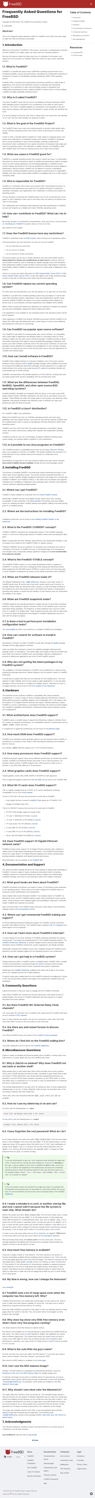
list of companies (57, 925)
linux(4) (53, 450)
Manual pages (49, 1463)
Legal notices (82, 1469)
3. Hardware (75, 25)
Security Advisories (34, 1476)
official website (35, 501)
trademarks (8, 26)
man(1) (40, 964)
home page (42, 1360)
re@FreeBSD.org (32, 582)
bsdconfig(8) (10, 629)
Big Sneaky (33, 1435)
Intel (32, 780)
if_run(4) (34, 816)
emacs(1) (42, 1233)
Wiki (45, 1483)
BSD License (31, 238)
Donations (80, 1456)
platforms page (54, 729)
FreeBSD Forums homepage (47, 1035)
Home (36, 1440)
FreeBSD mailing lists (41, 1046)
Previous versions (50, 1475)
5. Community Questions (79, 32)
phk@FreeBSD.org (10, 1415)
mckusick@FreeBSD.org (12, 1382)
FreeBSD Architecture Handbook (14, 943)
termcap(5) (48, 1236)
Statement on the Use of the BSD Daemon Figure (20, 1373)
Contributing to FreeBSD (14, 224)
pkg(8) (30, 363)
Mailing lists (64, 1464)
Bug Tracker (64, 1473)
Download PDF (78, 52)
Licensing (80, 1460)
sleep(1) (5, 1413)
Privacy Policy (82, 1464)
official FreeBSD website (48, 495)
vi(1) (34, 1233)
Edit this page (77, 55)
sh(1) (23, 1076)
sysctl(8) (29, 1262)
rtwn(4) (37, 820)
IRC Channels (65, 1469)
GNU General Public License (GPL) (47, 273)
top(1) (53, 1262)
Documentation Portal (26, 909)
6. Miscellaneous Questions (80, 35)
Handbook (9, 1194)
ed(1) (58, 1229)
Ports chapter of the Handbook (43, 686)
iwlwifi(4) (34, 800)
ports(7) (37, 368)
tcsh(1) (47, 1096)
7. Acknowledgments (78, 39)
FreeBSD (30, 1456)
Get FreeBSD (32, 1468)
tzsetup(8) (9, 1287)
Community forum (66, 1460)
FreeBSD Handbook (21, 970)
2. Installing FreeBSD (78, 21)
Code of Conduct (33, 1472)
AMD (40, 780)
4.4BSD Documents (51, 1479)
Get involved (65, 1456)
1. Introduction (76, 17)
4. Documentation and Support (81, 28)
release (29, 792)
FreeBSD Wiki (38, 860)
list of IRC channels (20, 1015)
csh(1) (10, 1119)
